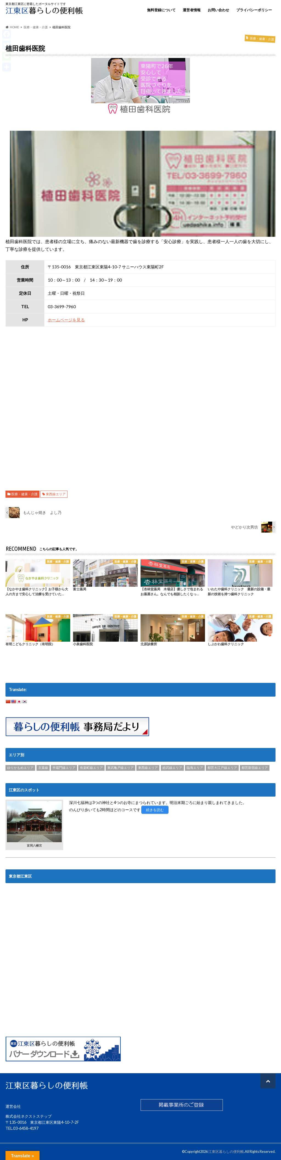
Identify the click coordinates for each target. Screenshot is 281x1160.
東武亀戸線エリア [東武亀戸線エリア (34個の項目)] (120, 768)
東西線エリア (56, 494)
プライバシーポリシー (254, 10)
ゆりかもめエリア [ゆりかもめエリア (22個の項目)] (20, 768)
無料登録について (161, 10)
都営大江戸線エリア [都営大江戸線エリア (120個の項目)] (222, 768)
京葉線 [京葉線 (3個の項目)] (43, 768)
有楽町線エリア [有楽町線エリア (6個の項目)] (91, 768)
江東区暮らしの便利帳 (226, 1151)
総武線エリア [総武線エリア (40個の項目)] (172, 768)
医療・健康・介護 (24, 494)
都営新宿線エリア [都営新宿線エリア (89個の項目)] (254, 768)
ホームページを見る (66, 319)
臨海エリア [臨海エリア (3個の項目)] (195, 768)
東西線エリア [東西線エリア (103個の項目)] (148, 768)
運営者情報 (192, 10)
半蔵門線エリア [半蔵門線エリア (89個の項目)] (63, 768)
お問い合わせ (218, 10)
